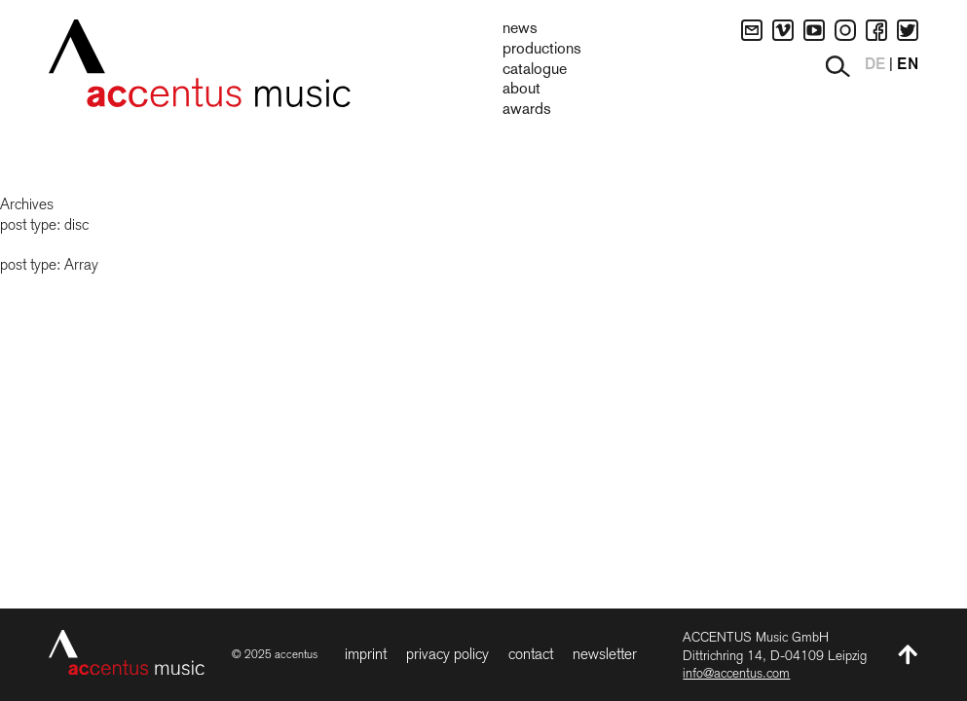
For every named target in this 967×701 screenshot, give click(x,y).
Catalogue (534, 70)
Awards (526, 110)
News (520, 29)
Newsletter (605, 654)
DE (875, 65)
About (521, 89)
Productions (541, 49)
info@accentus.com (736, 673)
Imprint (366, 654)
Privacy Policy (447, 654)
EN (907, 65)
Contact (530, 654)
